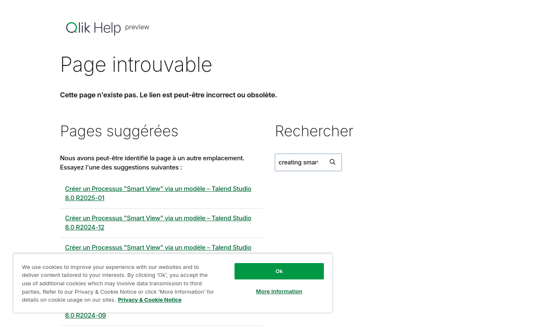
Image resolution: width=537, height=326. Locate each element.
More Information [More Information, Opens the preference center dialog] (279, 291)
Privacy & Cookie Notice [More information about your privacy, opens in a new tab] (150, 299)
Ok (279, 271)
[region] (172, 283)
